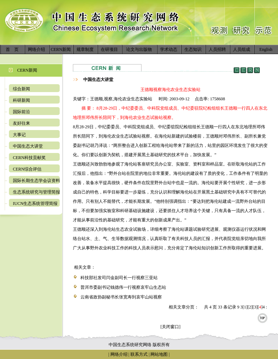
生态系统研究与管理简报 (36, 192)
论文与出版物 (139, 49)
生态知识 (193, 49)
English (266, 49)
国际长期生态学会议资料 (36, 180)
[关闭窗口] (170, 326)
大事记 (19, 134)
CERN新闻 (61, 49)
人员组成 (241, 49)
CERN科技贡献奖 (29, 157)
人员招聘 (217, 49)
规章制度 (85, 49)
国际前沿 (21, 111)
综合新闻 (21, 88)
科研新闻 (21, 100)
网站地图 (159, 354)
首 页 (12, 49)
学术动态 (168, 49)
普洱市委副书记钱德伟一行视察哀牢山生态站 (123, 287)
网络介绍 (36, 49)
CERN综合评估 (27, 169)
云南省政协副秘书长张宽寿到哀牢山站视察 (121, 297)
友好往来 (21, 123)
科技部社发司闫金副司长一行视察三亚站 (119, 277)
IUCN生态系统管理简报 (35, 203)
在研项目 (109, 49)
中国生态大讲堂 (28, 146)
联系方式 (138, 354)
